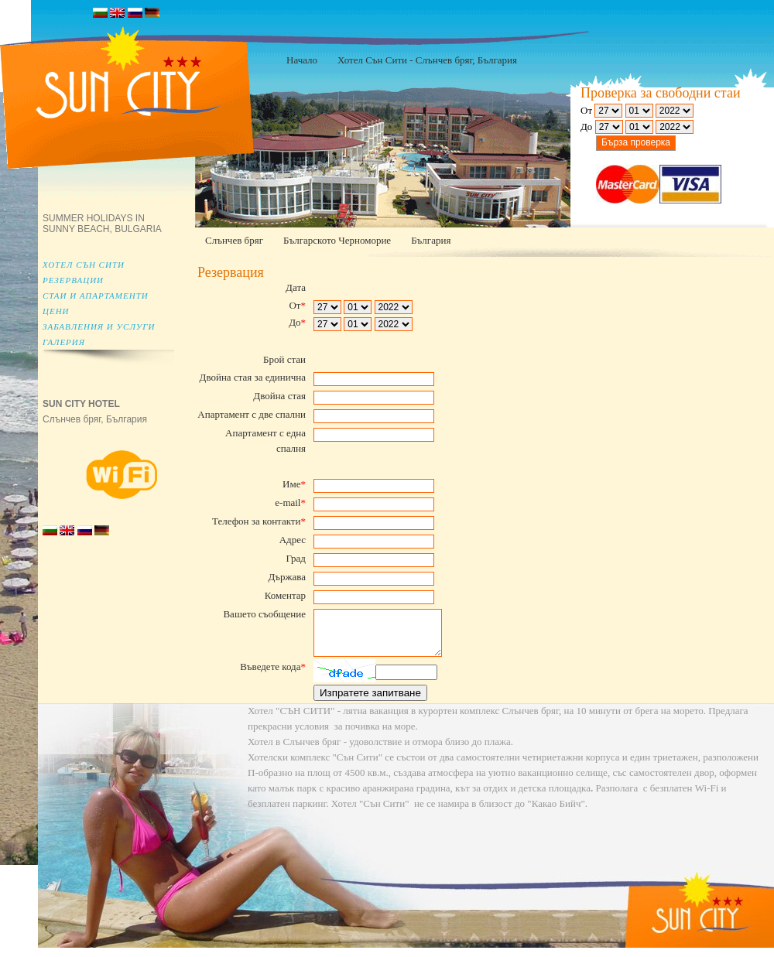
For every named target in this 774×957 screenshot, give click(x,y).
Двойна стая (279, 396)
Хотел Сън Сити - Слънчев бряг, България (427, 60)
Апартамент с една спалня (265, 440)
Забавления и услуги (99, 326)
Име (294, 484)
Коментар (285, 595)
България (430, 240)
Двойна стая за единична (253, 377)
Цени (56, 311)
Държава (287, 577)
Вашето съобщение (264, 614)
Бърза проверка (635, 142)
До (297, 322)
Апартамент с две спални (251, 414)
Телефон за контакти (259, 521)
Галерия (64, 342)
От (297, 305)
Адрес (292, 539)
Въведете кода (273, 676)
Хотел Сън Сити (84, 264)
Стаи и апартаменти (96, 295)
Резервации (73, 280)
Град (296, 558)
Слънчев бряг (234, 240)
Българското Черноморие (337, 240)
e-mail (290, 502)
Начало (301, 60)
